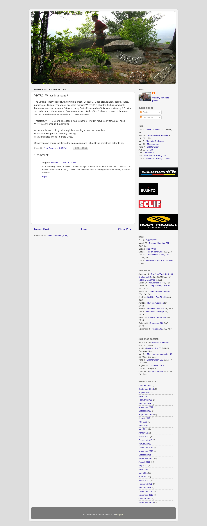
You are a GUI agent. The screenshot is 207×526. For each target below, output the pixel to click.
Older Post (125, 229)
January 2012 (145, 444)
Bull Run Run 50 (153, 348)
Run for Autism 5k (155, 303)
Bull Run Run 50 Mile (157, 297)
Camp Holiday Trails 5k (159, 286)
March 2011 (144, 480)
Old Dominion (153, 147)
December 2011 (146, 447)
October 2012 (145, 411)
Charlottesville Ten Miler (158, 135)
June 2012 (143, 425)
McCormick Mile (156, 283)
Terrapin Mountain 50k (159, 243)
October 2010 (145, 498)
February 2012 (145, 440)
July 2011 (143, 465)
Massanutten (153, 144)
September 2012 (146, 414)
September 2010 (146, 502)
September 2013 (146, 389)
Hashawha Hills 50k (161, 342)
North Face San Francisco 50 (159, 260)
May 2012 (143, 429)
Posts (144, 112)
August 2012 (144, 418)
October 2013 (145, 385)
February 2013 (145, 400)
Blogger (119, 514)
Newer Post (41, 229)
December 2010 (146, 491)
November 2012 (146, 407)
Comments (146, 117)
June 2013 (143, 396)
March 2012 (144, 436)
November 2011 (146, 451)
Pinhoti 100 (157, 329)
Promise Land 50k (155, 309)
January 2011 (145, 487)
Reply (44, 176)
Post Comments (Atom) (57, 235)
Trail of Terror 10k (154, 252)
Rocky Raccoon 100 (155, 130)
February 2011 (145, 484)
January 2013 (145, 403)
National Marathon (147, 280)
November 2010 (146, 495)
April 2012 (143, 433)
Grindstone (149, 153)
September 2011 (146, 458)
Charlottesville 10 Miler (159, 291)
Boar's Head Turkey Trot (155, 155)
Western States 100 (157, 317)
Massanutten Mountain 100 (159, 354)
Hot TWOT (151, 249)
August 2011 (144, 462)
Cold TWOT (151, 240)
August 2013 (144, 393)
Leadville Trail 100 (158, 365)
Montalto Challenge (155, 141)
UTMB (150, 150)
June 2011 (143, 469)
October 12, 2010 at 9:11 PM (64, 162)
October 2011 (145, 455)
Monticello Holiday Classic (158, 158)
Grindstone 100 (156, 323)
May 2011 (143, 473)
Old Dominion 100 (155, 360)
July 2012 (143, 422)
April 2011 (143, 476)
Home (83, 229)
